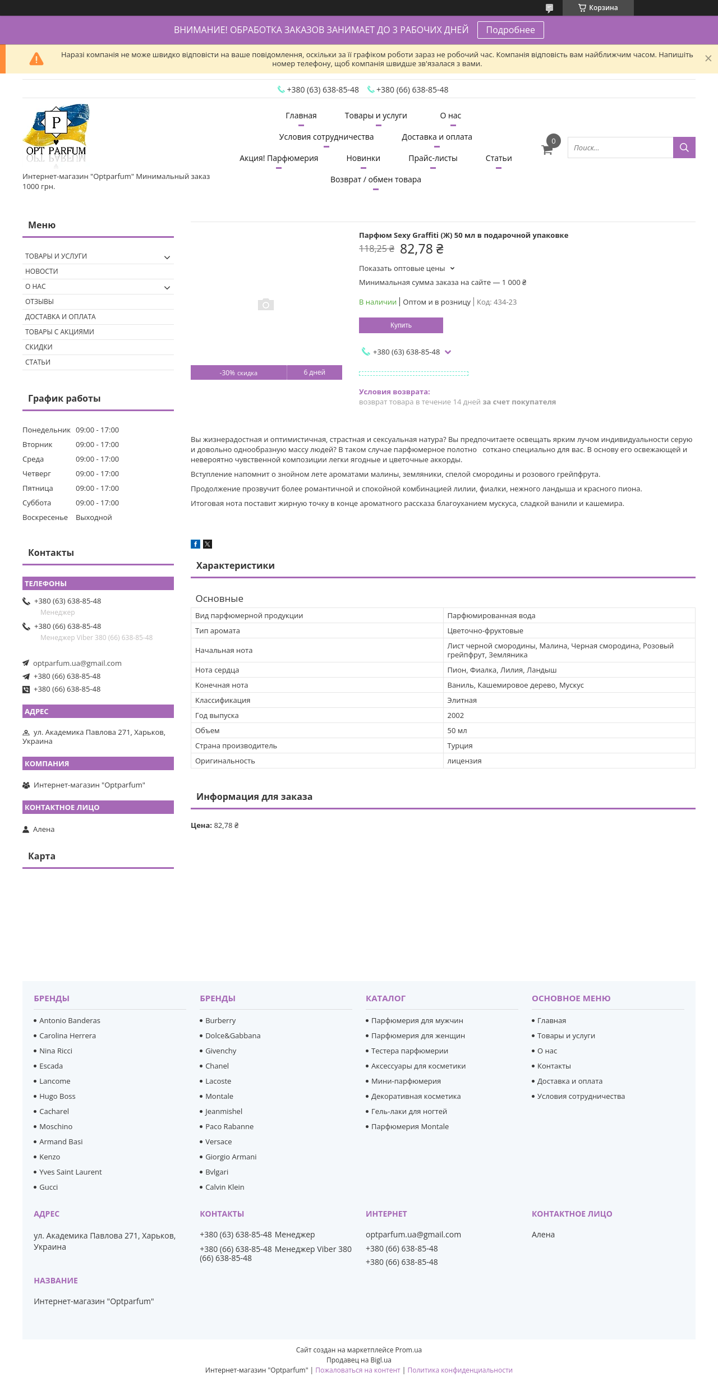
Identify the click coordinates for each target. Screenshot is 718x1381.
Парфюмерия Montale (410, 1126)
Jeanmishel (223, 1111)
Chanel (217, 1066)
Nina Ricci (55, 1051)
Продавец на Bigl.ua (359, 1360)
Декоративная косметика (416, 1096)
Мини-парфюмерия (406, 1081)
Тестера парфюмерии (409, 1051)
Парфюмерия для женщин (418, 1035)
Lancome (54, 1081)
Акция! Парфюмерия (279, 158)
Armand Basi (60, 1141)
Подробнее (511, 30)
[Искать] (684, 147)
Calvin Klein (225, 1187)
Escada (51, 1066)
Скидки (39, 347)
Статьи (499, 158)
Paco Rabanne (229, 1126)
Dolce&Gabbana (233, 1035)
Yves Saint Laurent (70, 1172)
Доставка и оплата (437, 136)
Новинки (364, 158)
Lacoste (218, 1081)
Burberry (220, 1020)
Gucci (48, 1187)
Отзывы (39, 301)
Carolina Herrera (67, 1035)
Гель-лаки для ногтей (409, 1111)
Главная (301, 115)
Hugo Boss (57, 1096)
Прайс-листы (433, 158)
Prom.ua (408, 1350)
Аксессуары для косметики (418, 1066)
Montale (219, 1096)
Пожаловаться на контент (357, 1370)
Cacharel (54, 1111)
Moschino (55, 1126)
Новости (41, 271)
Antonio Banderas (69, 1020)
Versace (218, 1141)
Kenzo (49, 1157)
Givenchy (220, 1051)
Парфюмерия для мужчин (417, 1020)
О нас (450, 115)
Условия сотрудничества (326, 136)
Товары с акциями (59, 332)
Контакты (554, 1066)
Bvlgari (216, 1172)
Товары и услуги (376, 115)
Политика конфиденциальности (460, 1370)
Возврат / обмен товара (375, 179)
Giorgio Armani (230, 1157)
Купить (401, 325)
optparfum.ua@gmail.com (77, 663)
